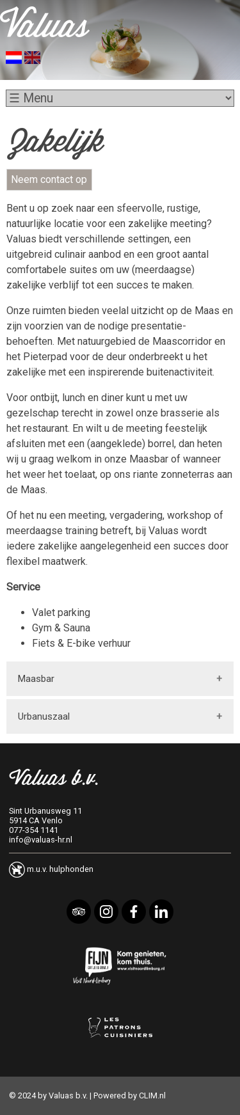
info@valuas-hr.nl (40, 839)
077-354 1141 (33, 830)
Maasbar (36, 678)
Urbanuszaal (44, 716)
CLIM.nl (152, 1095)
